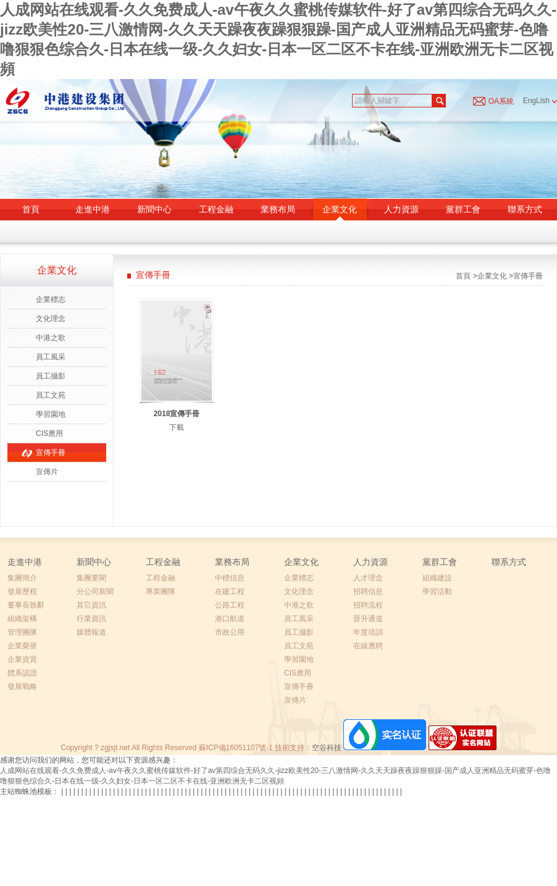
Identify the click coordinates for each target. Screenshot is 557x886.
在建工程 (230, 591)
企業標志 (50, 299)
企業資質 (22, 659)
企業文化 (339, 209)
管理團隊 (22, 632)
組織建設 (437, 578)
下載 (176, 427)
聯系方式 (525, 209)
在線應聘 (368, 646)
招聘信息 (368, 591)
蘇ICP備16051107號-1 (236, 747)
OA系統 (501, 101)
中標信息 (230, 578)
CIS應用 (49, 433)
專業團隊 (160, 591)
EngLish (540, 100)
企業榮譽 (22, 646)
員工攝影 (50, 376)
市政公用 (230, 632)
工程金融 (216, 209)
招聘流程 (368, 605)
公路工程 (230, 605)
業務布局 (278, 209)
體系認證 (22, 673)
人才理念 (368, 578)
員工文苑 (50, 395)
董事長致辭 (25, 605)
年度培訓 (368, 632)
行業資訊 (91, 618)
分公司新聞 (95, 591)
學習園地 (50, 414)
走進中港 (92, 209)
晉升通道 (368, 618)
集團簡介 (22, 578)
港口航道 (230, 618)
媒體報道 (91, 632)
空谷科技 (326, 747)
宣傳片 (47, 471)
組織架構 (22, 618)
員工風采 (50, 357)
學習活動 (437, 591)
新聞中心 (154, 209)
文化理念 (50, 318)
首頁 (31, 209)
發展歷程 (22, 591)
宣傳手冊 (50, 452)
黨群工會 (463, 209)
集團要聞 (91, 578)
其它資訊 (91, 605)
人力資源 (401, 209)
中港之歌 (50, 337)
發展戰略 (22, 686)
